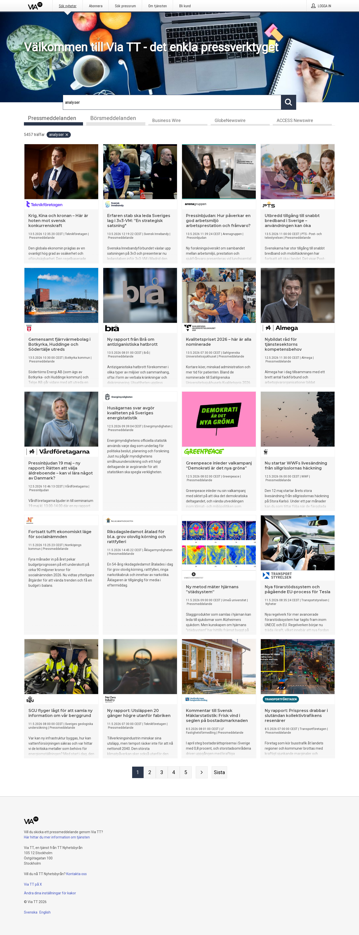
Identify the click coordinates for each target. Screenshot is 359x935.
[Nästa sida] (202, 773)
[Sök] (172, 102)
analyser (59, 135)
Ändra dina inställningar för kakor (50, 893)
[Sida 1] (138, 773)
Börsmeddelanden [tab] (113, 118)
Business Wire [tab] (166, 121)
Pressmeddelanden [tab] (52, 118)
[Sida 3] (162, 773)
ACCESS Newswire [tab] (295, 121)
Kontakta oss (76, 874)
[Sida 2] (150, 773)
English (45, 912)
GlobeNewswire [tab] (230, 121)
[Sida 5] (186, 773)
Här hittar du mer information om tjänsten (57, 837)
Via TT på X (33, 884)
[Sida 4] (174, 773)
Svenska (30, 912)
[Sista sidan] (219, 773)
